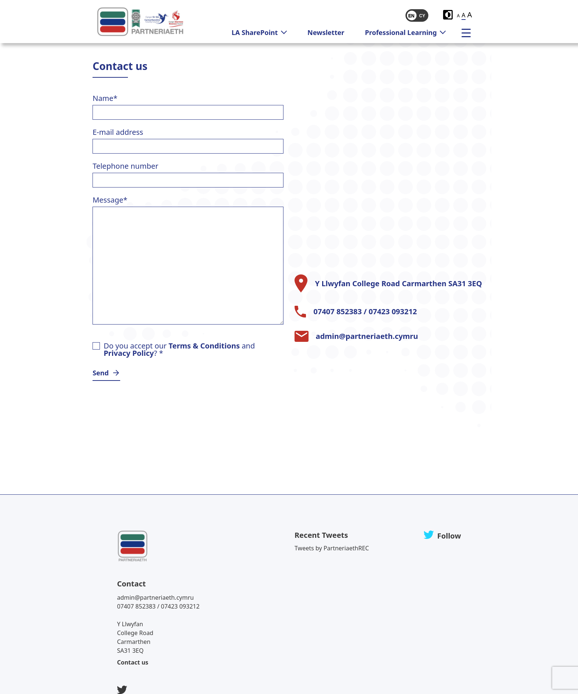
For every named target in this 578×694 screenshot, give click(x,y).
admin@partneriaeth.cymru (367, 336)
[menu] (469, 32)
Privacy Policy (129, 353)
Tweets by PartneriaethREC (332, 548)
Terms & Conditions (204, 346)
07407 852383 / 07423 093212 (365, 311)
